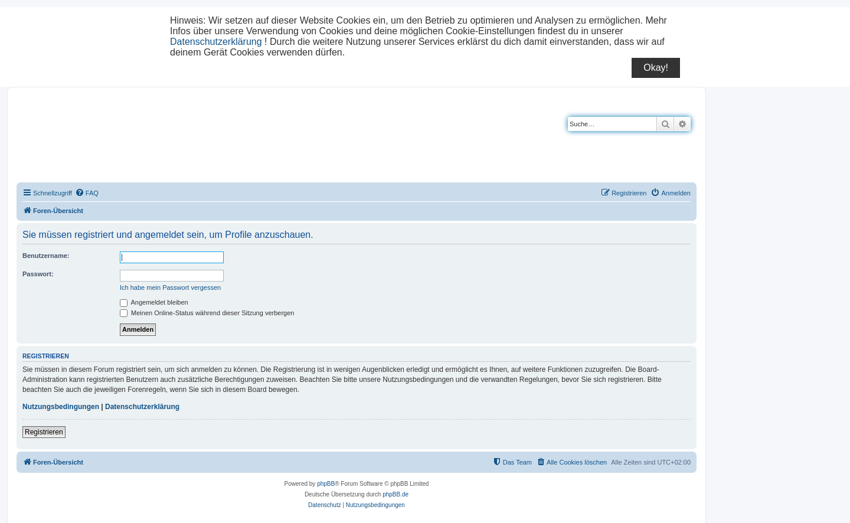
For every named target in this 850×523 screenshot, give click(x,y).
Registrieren (44, 432)
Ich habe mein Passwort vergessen (170, 287)
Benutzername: (45, 255)
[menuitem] (87, 193)
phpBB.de (395, 494)
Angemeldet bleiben (154, 302)
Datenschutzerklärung (216, 42)
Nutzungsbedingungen (60, 407)
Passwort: (38, 273)
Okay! (655, 68)
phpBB (326, 483)
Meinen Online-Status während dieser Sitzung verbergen (207, 312)
